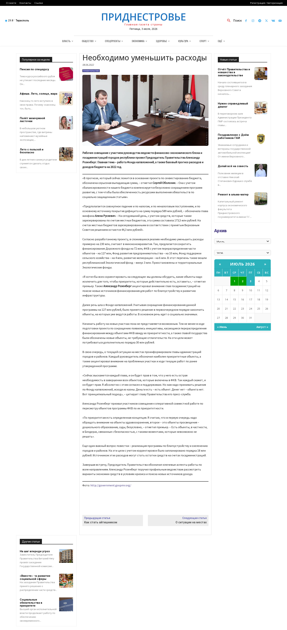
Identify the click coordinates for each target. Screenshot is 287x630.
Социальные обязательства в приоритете (31, 602)
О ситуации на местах (191, 522)
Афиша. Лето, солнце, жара (38, 93)
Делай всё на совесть (233, 166)
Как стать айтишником (100, 522)
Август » (262, 327)
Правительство (91, 70)
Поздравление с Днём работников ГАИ (233, 136)
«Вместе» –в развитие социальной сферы (35, 577)
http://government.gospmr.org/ (110, 485)
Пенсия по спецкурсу (34, 69)
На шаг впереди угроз (35, 551)
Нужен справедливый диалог (233, 105)
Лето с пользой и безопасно (31, 151)
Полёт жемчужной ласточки (32, 120)
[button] (233, 20)
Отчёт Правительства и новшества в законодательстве (234, 72)
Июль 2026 (242, 264)
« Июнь (222, 327)
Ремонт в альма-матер (233, 194)
